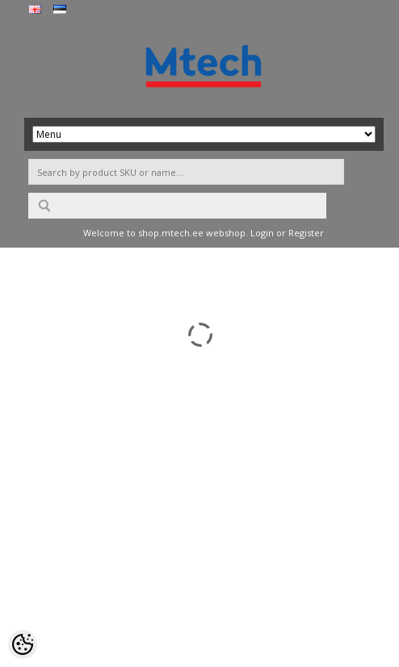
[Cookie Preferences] (22, 644)
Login (262, 233)
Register (306, 233)
